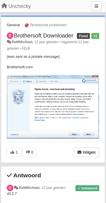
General (13, 25)
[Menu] (96, 6)
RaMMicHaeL (22, 42)
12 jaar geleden (54, 188)
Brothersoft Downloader (43, 35)
